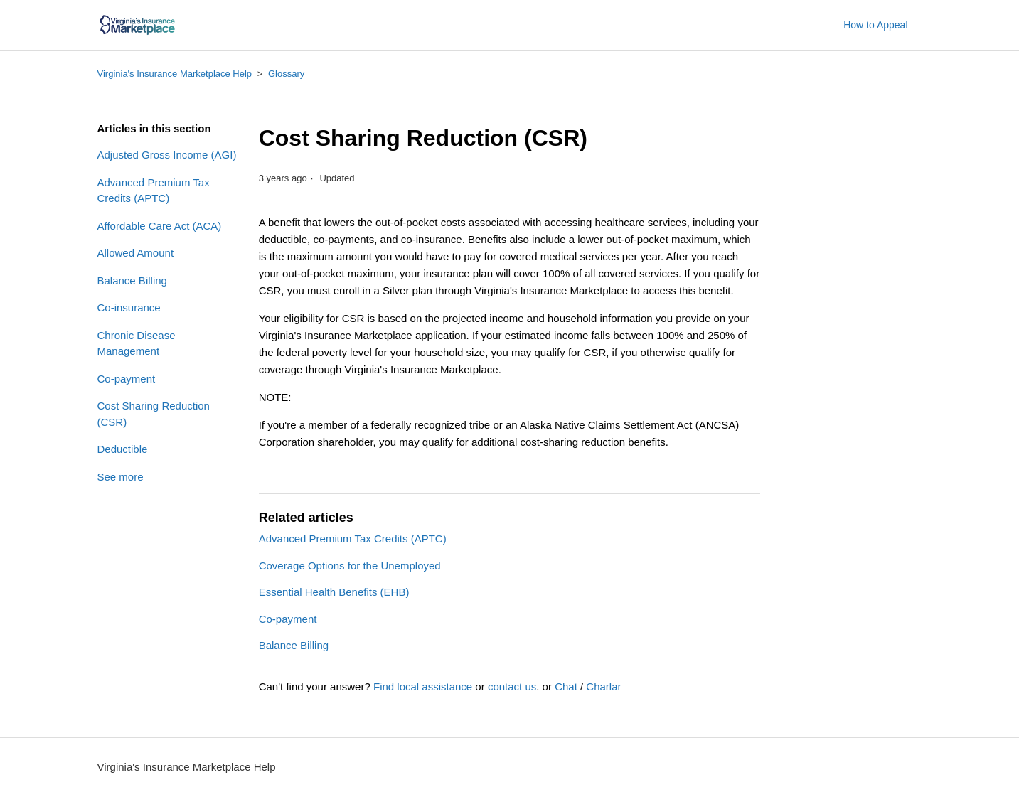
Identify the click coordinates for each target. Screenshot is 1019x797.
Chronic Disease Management (136, 343)
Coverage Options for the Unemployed (350, 566)
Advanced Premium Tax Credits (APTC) (153, 190)
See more (120, 477)
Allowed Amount (135, 253)
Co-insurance (129, 307)
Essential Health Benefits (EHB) (334, 592)
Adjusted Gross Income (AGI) (167, 155)
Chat (566, 686)
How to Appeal (875, 25)
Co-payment (126, 379)
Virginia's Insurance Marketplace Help (174, 73)
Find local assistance (422, 686)
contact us (512, 686)
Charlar (603, 686)
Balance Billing (132, 280)
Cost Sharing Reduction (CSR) (153, 414)
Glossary (286, 73)
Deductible (122, 449)
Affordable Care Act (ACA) (159, 226)
